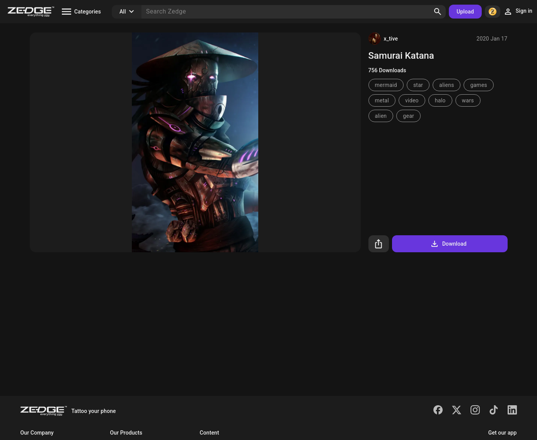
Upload (465, 11)
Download (448, 243)
